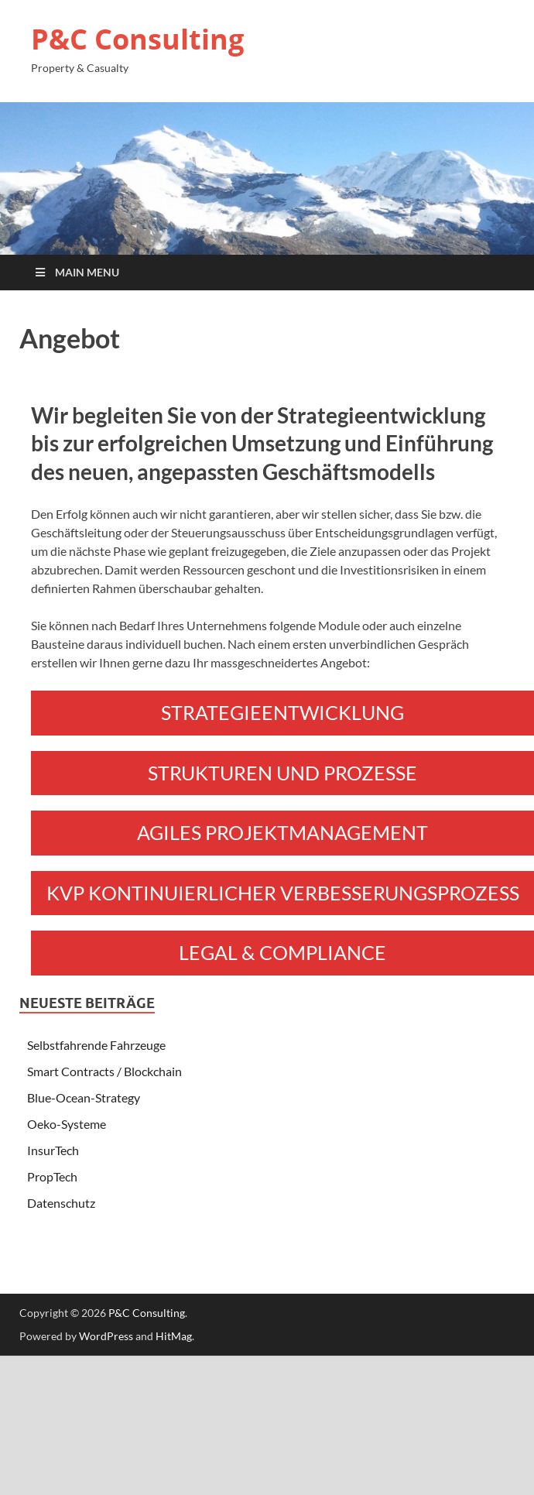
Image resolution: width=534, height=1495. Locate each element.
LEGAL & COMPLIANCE (282, 952)
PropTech (52, 1176)
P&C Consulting (137, 39)
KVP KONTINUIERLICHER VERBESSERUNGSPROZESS (282, 892)
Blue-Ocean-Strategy (83, 1097)
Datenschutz (61, 1202)
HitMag (174, 1335)
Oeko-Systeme (66, 1123)
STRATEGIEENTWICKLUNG (282, 712)
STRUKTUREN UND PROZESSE (282, 772)
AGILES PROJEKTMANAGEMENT (282, 832)
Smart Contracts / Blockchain (104, 1071)
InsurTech (53, 1150)
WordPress (106, 1335)
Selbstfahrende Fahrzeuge (96, 1044)
